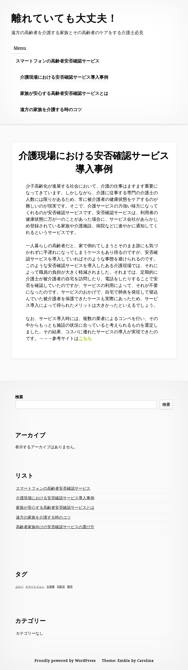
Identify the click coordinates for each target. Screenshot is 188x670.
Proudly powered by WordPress (65, 660)
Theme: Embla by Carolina (128, 660)
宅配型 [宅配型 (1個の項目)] (61, 586)
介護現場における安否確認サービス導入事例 (64, 77)
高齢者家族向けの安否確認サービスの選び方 (55, 526)
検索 (19, 396)
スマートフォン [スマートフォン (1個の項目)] (34, 586)
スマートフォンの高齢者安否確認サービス (57, 61)
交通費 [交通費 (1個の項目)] (51, 586)
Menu (19, 48)
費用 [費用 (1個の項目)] (69, 586)
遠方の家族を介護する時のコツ (51, 109)
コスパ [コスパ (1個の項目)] (19, 586)
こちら (85, 338)
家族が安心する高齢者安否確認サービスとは (64, 93)
